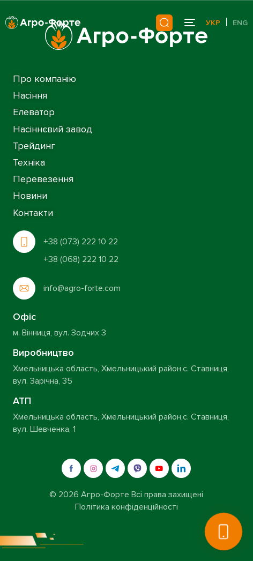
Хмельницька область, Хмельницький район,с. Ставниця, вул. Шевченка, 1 (121, 423)
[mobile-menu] (188, 22)
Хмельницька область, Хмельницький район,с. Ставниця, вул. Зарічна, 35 (121, 374)
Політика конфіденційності (126, 507)
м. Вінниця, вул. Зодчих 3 (59, 332)
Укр (213, 22)
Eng (240, 22)
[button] (224, 532)
